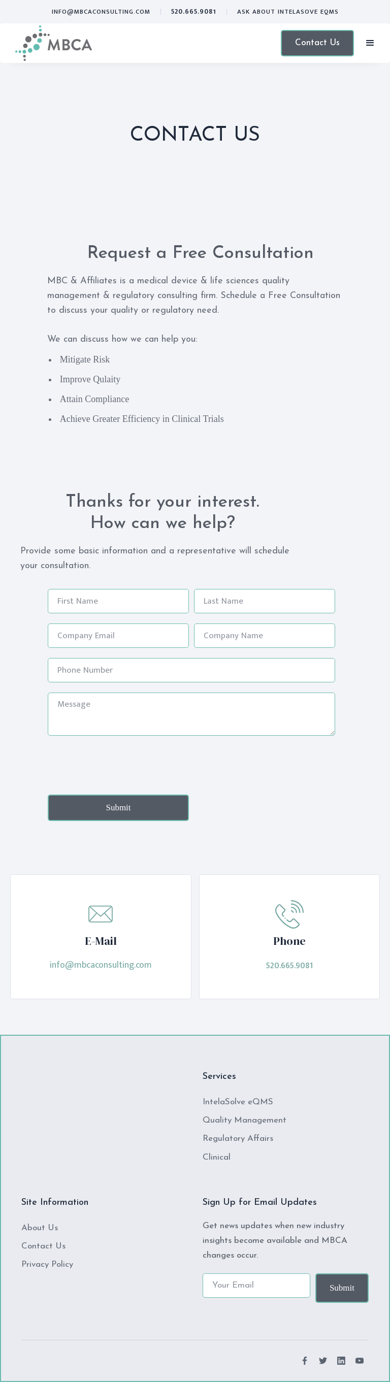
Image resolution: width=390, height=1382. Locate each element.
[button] (370, 43)
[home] (54, 42)
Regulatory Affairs (238, 1138)
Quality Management (244, 1120)
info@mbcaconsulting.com (101, 11)
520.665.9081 (193, 11)
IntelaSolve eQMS (238, 1102)
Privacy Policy (47, 1264)
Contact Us (317, 43)
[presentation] (125, 765)
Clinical (217, 1157)
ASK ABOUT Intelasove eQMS (288, 11)
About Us (39, 1228)
